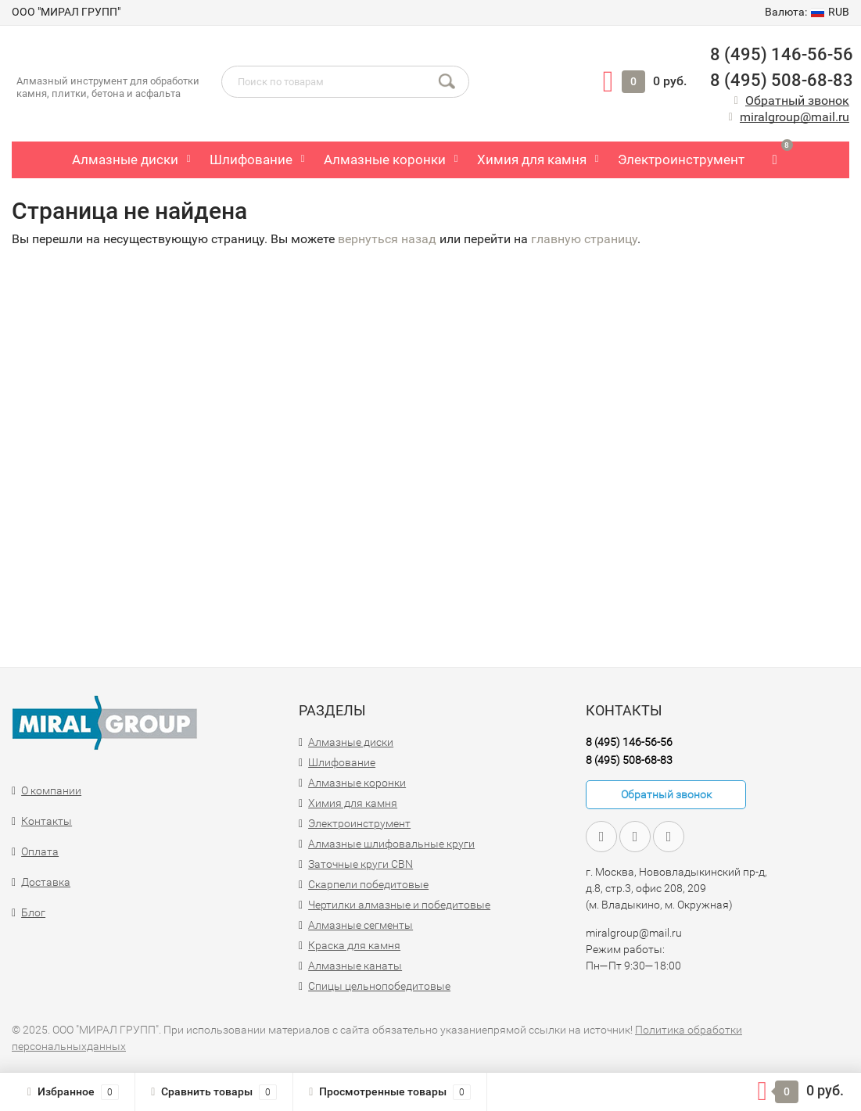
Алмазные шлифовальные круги (391, 843)
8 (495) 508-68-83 (779, 80)
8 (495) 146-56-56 (779, 54)
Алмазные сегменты (360, 925)
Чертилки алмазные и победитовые (399, 904)
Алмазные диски (125, 159)
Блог (33, 912)
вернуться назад (387, 238)
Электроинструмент (681, 159)
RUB (807, 11)
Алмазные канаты (355, 965)
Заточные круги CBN (360, 864)
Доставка (45, 882)
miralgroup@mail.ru (794, 116)
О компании (51, 790)
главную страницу (584, 238)
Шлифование (251, 159)
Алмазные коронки (385, 159)
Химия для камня (532, 159)
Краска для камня (354, 945)
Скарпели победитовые (368, 884)
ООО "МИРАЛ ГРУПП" (66, 11)
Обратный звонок (797, 100)
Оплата (40, 851)
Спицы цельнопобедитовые (379, 986)
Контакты (46, 821)
